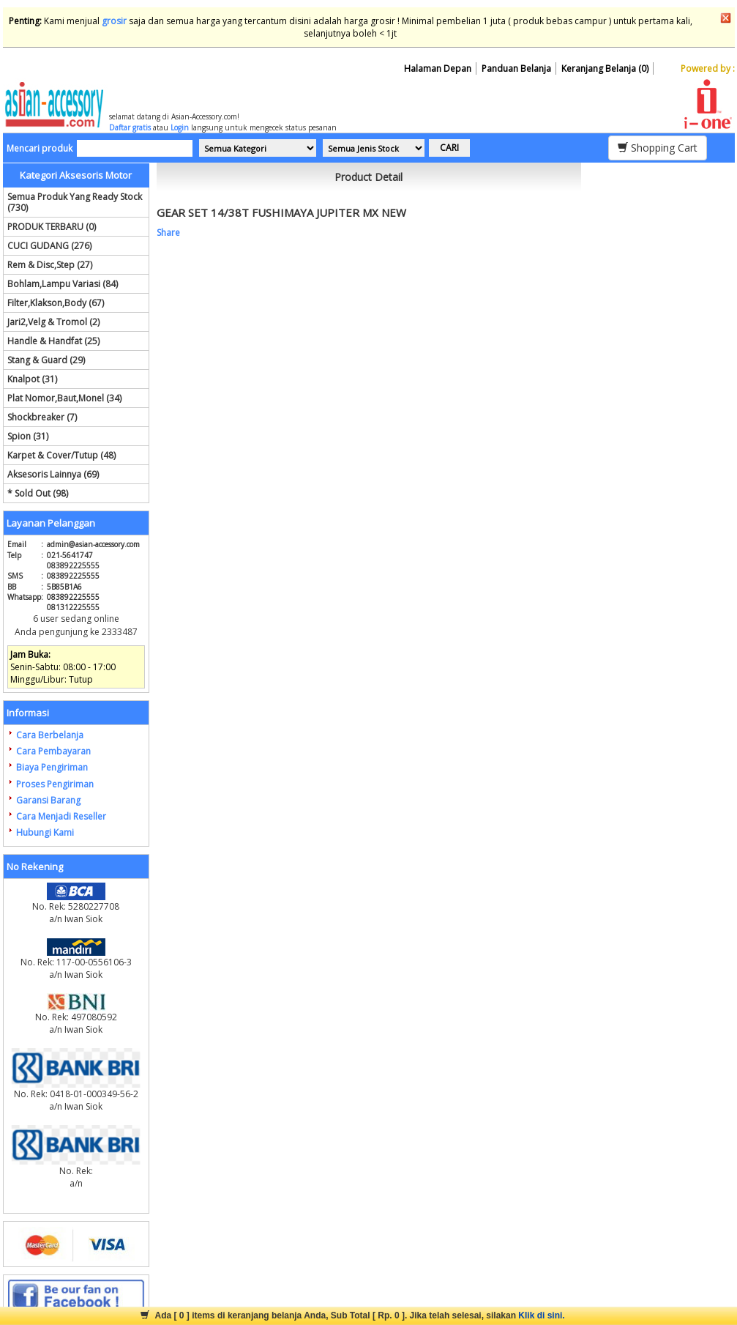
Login (180, 127)
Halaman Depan (438, 68)
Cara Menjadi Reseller (61, 816)
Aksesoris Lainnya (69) (53, 474)
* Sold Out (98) (37, 493)
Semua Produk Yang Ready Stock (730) (74, 202)
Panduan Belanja (516, 68)
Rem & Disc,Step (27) (49, 265)
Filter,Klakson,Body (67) (55, 303)
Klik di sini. (541, 1315)
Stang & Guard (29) (46, 360)
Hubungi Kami (45, 832)
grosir (114, 21)
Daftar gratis (130, 127)
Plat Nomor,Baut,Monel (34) (64, 398)
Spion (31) (27, 436)
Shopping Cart (657, 148)
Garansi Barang (48, 800)
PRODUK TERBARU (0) (51, 226)
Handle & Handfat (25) (53, 341)
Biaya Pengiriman (52, 767)
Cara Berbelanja (49, 735)
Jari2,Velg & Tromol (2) (53, 322)
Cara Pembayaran (53, 751)
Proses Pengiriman (55, 784)
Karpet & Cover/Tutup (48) (61, 455)
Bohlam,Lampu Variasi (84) (62, 284)
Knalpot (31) (32, 379)
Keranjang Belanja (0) (605, 68)
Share (168, 232)
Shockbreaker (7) (42, 417)
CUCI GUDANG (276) (49, 246)
